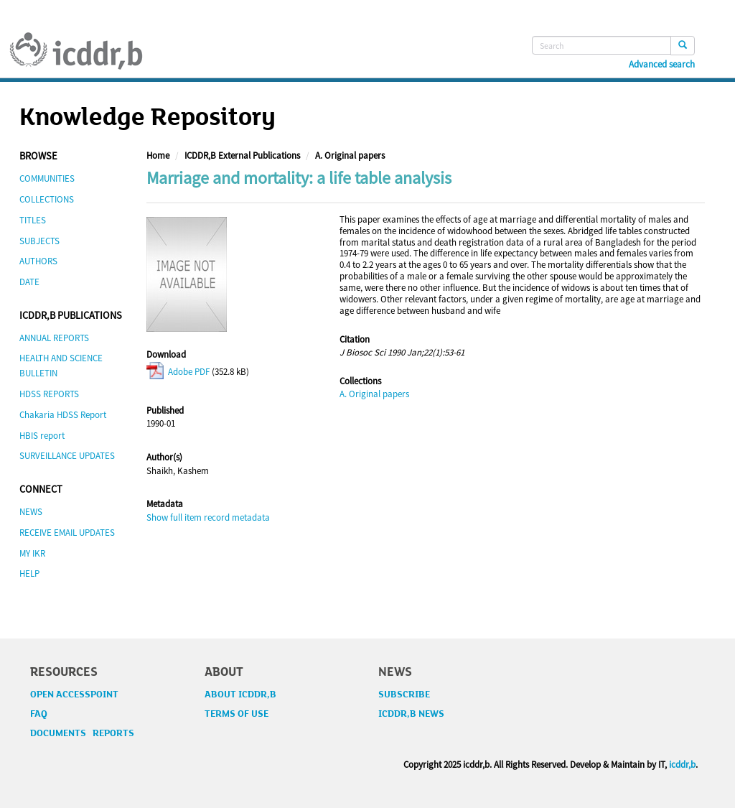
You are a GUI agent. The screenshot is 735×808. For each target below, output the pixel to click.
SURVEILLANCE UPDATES (67, 456)
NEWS (30, 512)
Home (157, 155)
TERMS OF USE (236, 714)
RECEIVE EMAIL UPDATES (67, 532)
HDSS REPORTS (49, 394)
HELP (29, 573)
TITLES (32, 220)
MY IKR (32, 553)
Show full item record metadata (208, 517)
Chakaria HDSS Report (62, 415)
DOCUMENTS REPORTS (82, 733)
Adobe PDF (178, 372)
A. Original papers (350, 155)
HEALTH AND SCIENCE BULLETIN (61, 365)
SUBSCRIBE (404, 694)
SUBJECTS (39, 241)
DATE (29, 282)
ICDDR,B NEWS (411, 714)
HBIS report (42, 435)
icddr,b (682, 764)
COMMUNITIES (47, 178)
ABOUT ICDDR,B (240, 694)
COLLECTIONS (46, 199)
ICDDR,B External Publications (242, 155)
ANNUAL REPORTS (54, 338)
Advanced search (662, 64)
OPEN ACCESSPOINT (74, 694)
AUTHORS (38, 261)
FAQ (38, 714)
